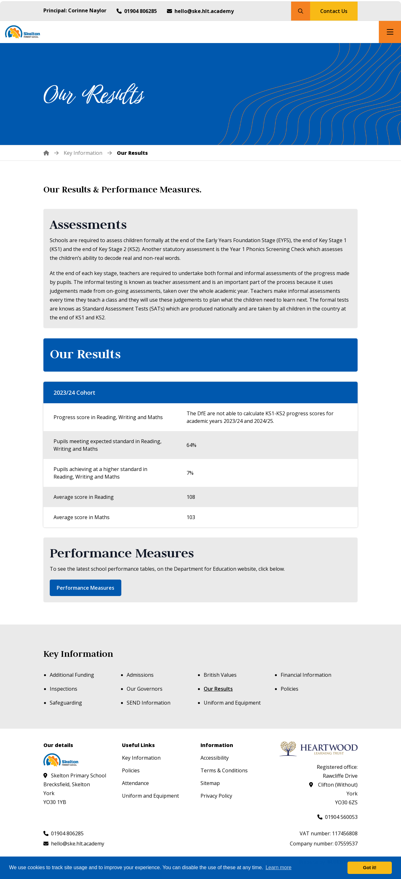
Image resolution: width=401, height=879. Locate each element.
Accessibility (214, 757)
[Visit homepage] (26, 32)
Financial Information (306, 674)
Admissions (140, 674)
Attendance (135, 783)
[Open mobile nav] (390, 32)
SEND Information (148, 702)
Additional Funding (72, 674)
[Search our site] (300, 11)
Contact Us (333, 11)
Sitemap (210, 783)
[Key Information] (83, 153)
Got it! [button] (369, 867)
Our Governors (144, 688)
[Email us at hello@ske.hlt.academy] (200, 11)
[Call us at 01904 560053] (337, 817)
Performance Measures (85, 587)
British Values (220, 674)
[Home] (51, 152)
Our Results (218, 688)
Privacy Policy (216, 795)
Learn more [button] (278, 867)
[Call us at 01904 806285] (137, 11)
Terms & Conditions (224, 770)
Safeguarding (66, 702)
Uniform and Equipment (232, 702)
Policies (289, 688)
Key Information (78, 653)
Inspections (63, 688)
